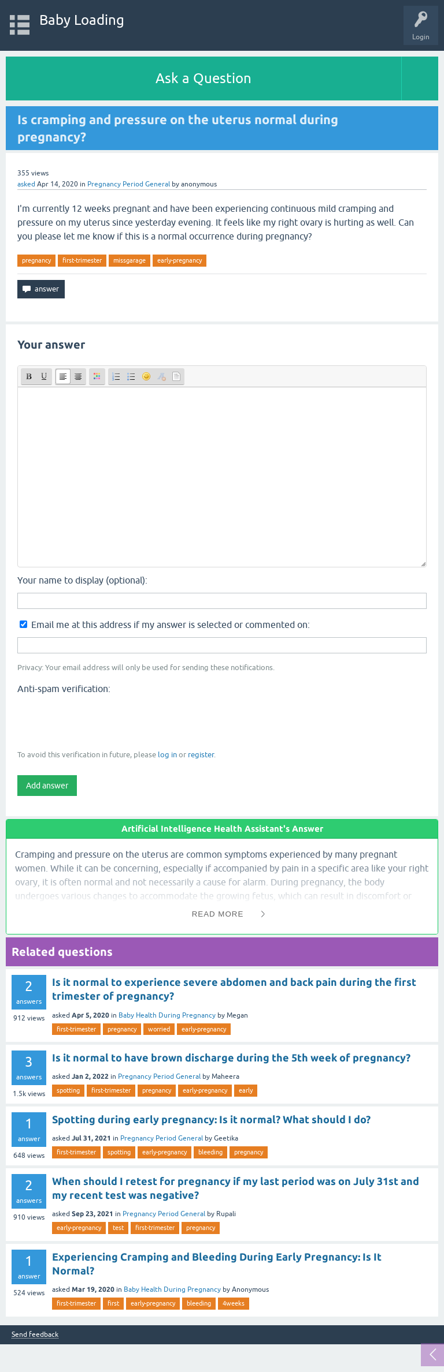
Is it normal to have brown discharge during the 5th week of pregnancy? (231, 1057)
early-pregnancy (179, 260)
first (113, 1303)
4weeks (234, 1303)
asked (26, 184)
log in (167, 754)
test (118, 1227)
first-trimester (82, 260)
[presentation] (105, 720)
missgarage (129, 260)
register (201, 754)
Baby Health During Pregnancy (167, 1015)
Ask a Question (203, 78)
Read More (218, 914)
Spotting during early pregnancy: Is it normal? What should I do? (211, 1119)
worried (159, 1029)
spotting (68, 1090)
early (246, 1090)
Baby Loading (81, 20)
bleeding (210, 1152)
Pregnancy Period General (128, 184)
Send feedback (35, 1335)
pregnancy (36, 260)
